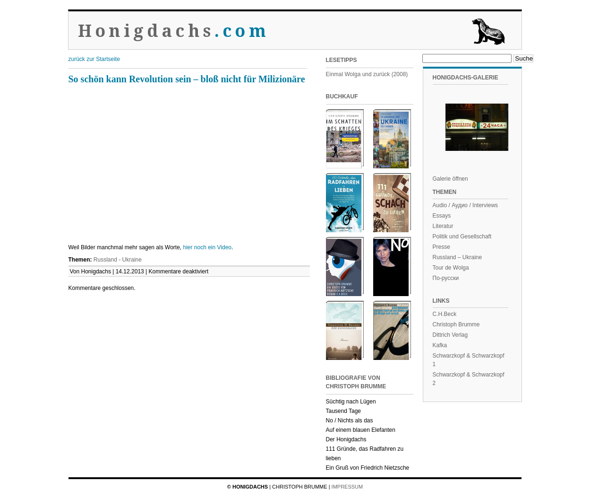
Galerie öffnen (450, 178)
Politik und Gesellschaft (462, 236)
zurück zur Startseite (94, 59)
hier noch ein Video (207, 247)
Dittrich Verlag (450, 335)
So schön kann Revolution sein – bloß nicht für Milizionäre (186, 79)
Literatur (443, 226)
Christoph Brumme (456, 324)
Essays (442, 215)
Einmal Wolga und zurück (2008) (367, 74)
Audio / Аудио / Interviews (465, 205)
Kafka (440, 345)
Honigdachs (173, 31)
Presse (441, 247)
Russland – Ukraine (457, 257)
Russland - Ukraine (118, 259)
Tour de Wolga (451, 267)
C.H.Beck (445, 314)
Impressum (347, 487)
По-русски (446, 278)
